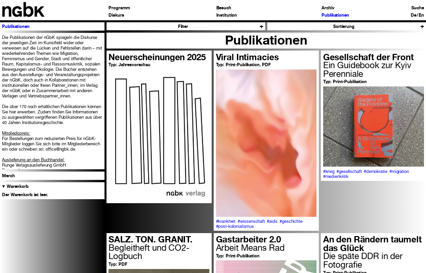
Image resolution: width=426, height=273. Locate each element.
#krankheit (226, 221)
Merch (8, 175)
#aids (272, 221)
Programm (119, 8)
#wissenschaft (251, 221)
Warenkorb (18, 186)
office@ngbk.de (60, 149)
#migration (399, 171)
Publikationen (335, 15)
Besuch (223, 8)
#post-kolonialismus (235, 226)
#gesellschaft (348, 171)
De (413, 15)
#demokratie (375, 171)
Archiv (327, 8)
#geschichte (291, 221)
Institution (226, 15)
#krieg (328, 171)
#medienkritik (335, 176)
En (421, 15)
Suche (417, 8)
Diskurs (116, 15)
